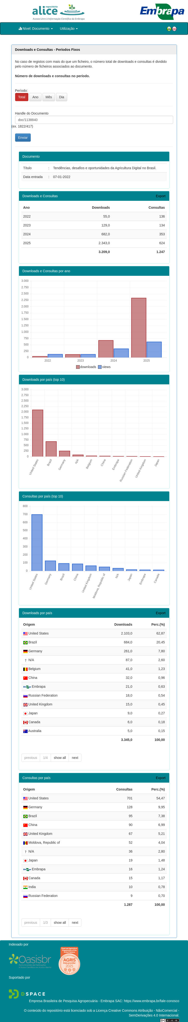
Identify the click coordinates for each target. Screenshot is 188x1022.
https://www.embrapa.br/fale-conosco (151, 1001)
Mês (49, 97)
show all (60, 758)
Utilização (69, 28)
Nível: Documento (35, 28)
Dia (61, 97)
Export (160, 196)
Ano (35, 97)
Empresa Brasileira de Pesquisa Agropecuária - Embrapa (71, 1001)
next (75, 758)
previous (30, 758)
